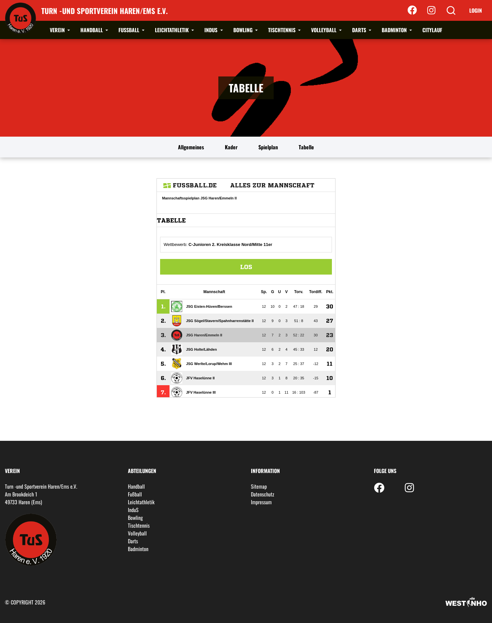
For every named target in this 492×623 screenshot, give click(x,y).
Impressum (261, 502)
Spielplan (268, 147)
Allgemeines (191, 147)
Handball (92, 30)
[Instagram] (431, 10)
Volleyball (324, 30)
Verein (58, 30)
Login (475, 10)
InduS (211, 30)
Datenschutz (262, 494)
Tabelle (306, 147)
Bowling (243, 30)
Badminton (395, 30)
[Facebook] (412, 10)
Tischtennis (282, 30)
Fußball (129, 30)
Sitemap (259, 486)
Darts (359, 30)
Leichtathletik (172, 30)
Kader (231, 147)
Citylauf (432, 30)
